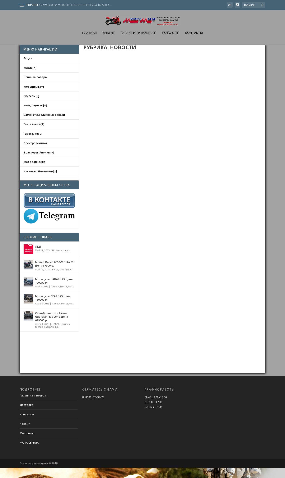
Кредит (108, 36)
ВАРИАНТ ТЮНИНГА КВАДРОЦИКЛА (210, 135)
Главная (89, 36)
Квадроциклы (33, 115)
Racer (55, 279)
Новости (120, 140)
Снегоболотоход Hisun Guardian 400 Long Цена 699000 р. (51, 327)
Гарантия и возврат (138, 36)
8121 (38, 257)
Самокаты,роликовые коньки (44, 125)
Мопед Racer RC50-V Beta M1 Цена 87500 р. (55, 274)
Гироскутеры (33, 144)
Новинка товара (35, 87)
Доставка (26, 415)
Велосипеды (32, 134)
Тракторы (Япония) (37, 163)
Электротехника (35, 153)
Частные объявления (38, 181)
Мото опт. (170, 36)
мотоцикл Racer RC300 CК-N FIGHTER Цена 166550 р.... (76, 5)
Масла (28, 78)
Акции (28, 68)
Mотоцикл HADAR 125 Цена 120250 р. (54, 291)
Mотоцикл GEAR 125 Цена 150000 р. (53, 308)
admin (94, 140)
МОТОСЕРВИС (29, 453)
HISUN (55, 334)
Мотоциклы (32, 97)
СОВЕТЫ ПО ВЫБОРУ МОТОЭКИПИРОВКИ (121, 243)
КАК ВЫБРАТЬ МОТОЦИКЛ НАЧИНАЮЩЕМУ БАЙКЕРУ (216, 234)
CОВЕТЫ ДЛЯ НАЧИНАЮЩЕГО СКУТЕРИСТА (123, 348)
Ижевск (55, 297)
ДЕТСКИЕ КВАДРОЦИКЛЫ (108, 134)
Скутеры (29, 106)
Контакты (194, 36)
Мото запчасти (34, 172)
